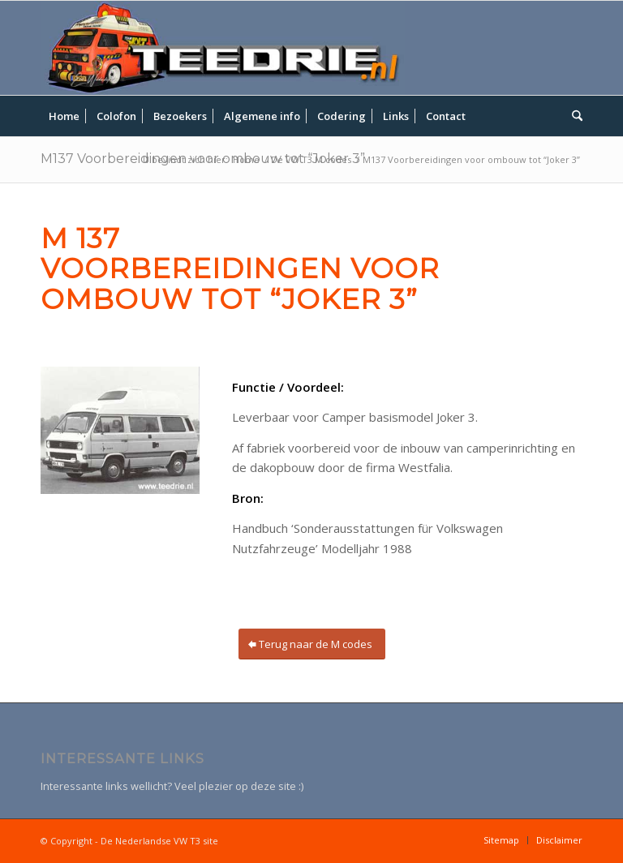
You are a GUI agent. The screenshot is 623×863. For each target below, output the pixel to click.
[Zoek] (573, 116)
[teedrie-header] (223, 48)
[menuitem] (64, 116)
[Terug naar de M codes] (311, 644)
